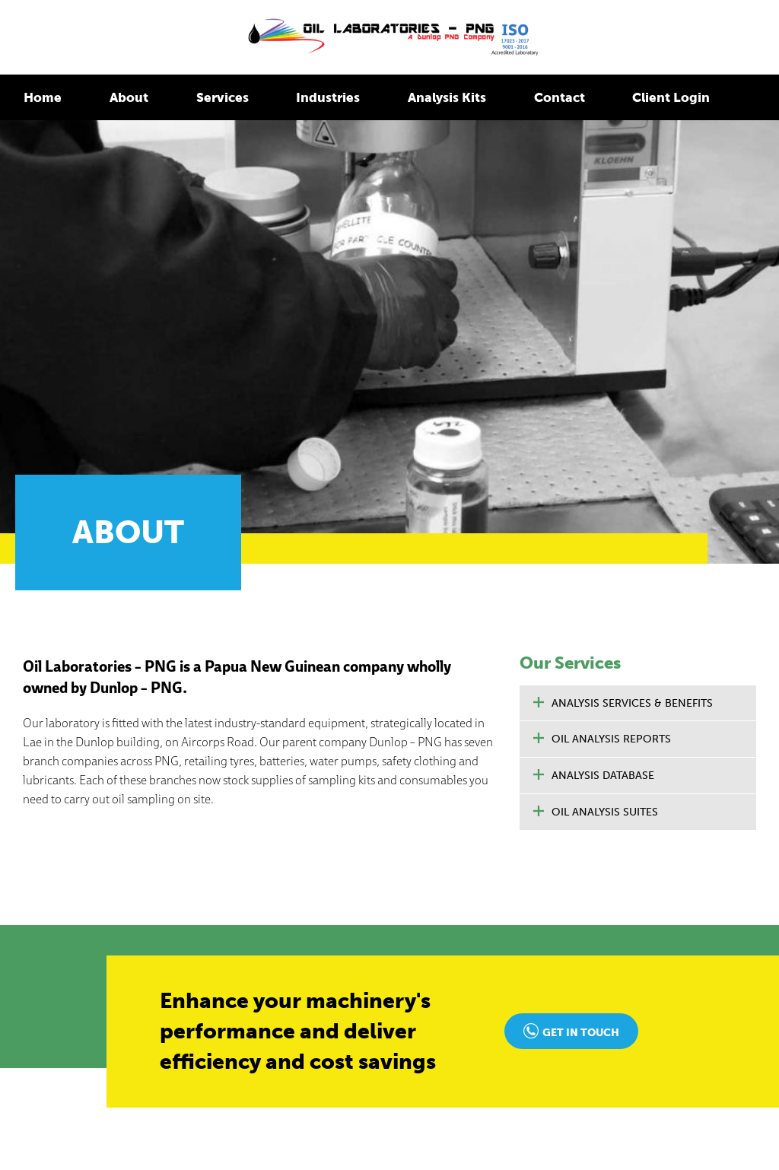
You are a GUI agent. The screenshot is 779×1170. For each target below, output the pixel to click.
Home (40, 95)
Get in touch (580, 548)
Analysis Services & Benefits (632, 218)
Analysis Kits (412, 95)
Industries (304, 95)
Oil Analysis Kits (326, 995)
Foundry (84, 1126)
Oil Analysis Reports (611, 255)
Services (207, 95)
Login (613, 907)
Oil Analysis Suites (605, 328)
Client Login (617, 95)
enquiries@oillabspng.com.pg (110, 861)
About (120, 95)
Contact (514, 95)
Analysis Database (603, 291)
